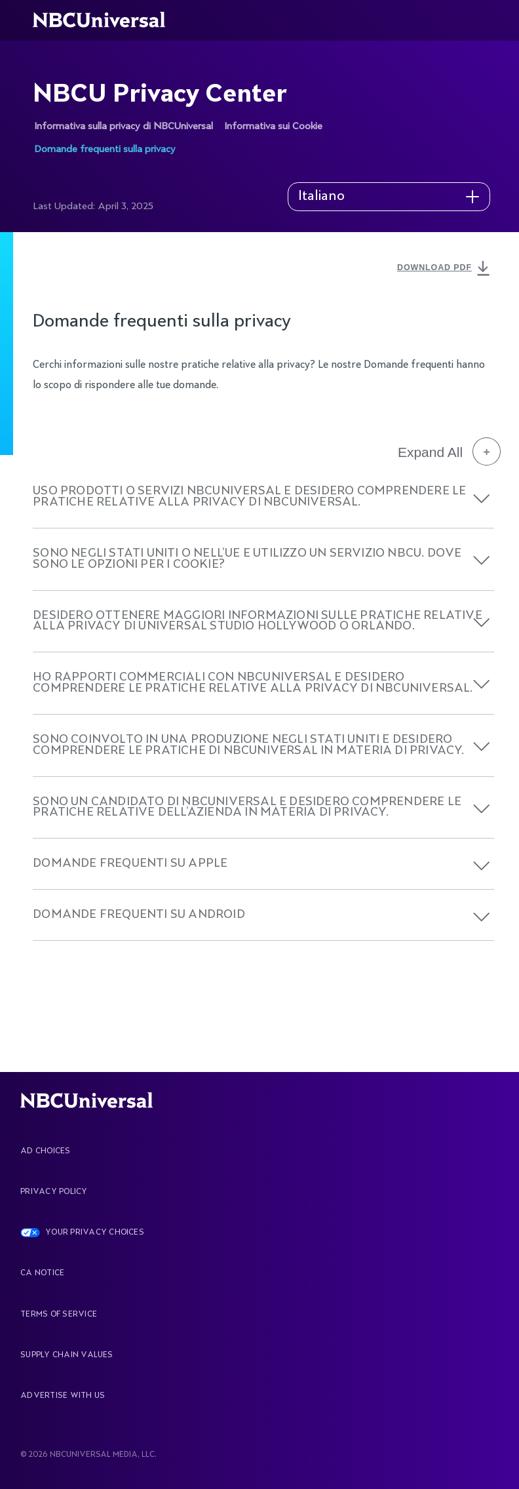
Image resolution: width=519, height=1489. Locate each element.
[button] (481, 498)
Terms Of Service (58, 1315)
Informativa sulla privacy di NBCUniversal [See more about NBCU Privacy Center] (123, 126)
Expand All (449, 451)
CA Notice (42, 1273)
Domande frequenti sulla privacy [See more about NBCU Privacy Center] (105, 149)
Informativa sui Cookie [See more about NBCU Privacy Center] (273, 126)
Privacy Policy (53, 1192)
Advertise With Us (62, 1396)
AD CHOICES (45, 1151)
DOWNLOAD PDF (445, 269)
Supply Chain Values (66, 1355)
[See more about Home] (106, 20)
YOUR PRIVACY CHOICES (94, 1233)
